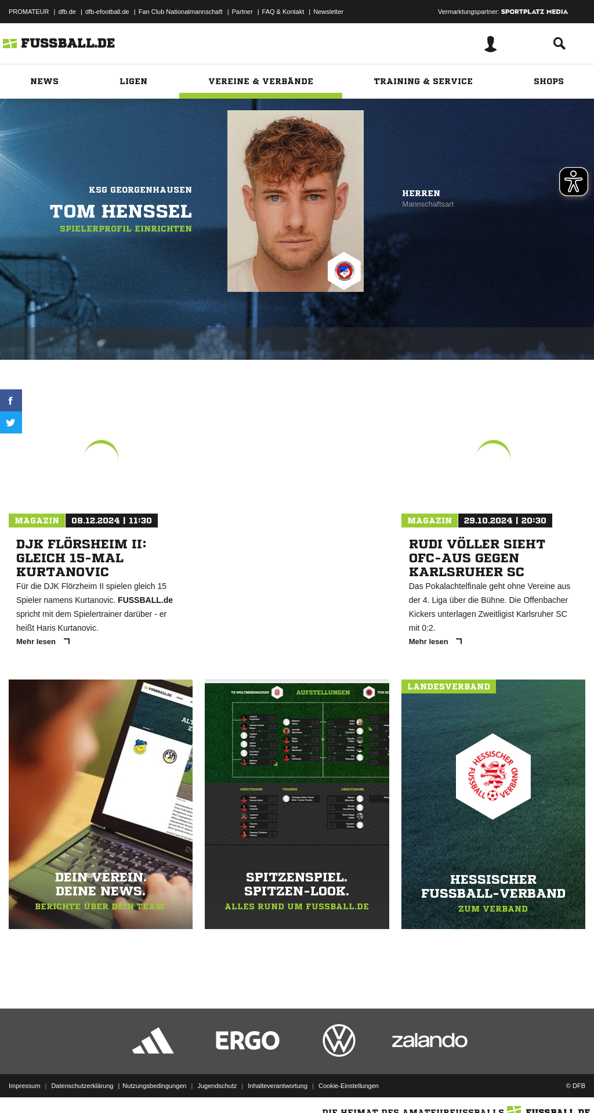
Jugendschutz (217, 1085)
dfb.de (67, 11)
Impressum (24, 1085)
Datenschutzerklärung (82, 1085)
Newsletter (328, 11)
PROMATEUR (29, 11)
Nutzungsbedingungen (154, 1085)
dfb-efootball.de (107, 11)
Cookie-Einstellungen (348, 1085)
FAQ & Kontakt (283, 11)
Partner (242, 11)
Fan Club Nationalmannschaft (181, 11)
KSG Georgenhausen (140, 190)
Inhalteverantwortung (277, 1085)
